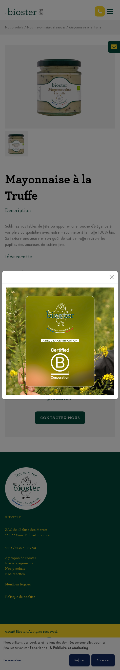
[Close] (112, 277)
